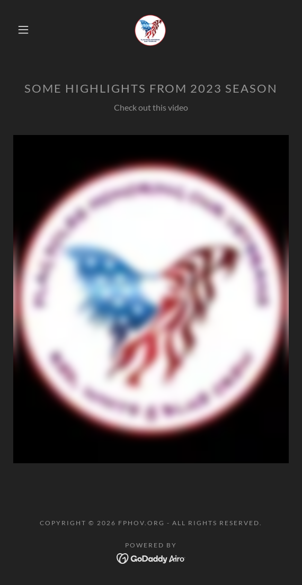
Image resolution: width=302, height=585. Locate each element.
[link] (151, 29)
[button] (26, 29)
